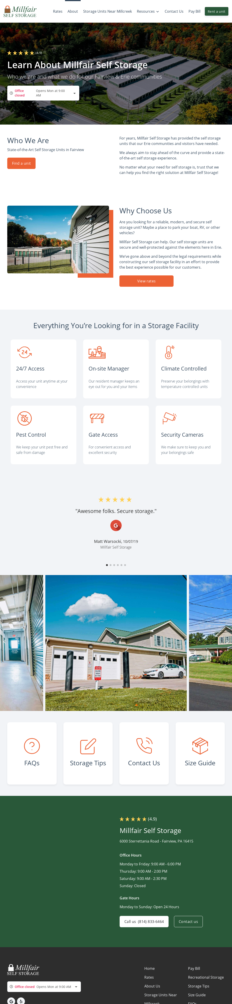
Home (149, 968)
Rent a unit (216, 11)
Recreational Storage (206, 977)
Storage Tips (198, 986)
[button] (107, 565)
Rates (149, 977)
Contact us (188, 921)
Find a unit (21, 163)
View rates (146, 281)
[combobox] (43, 93)
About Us (152, 986)
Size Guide (197, 994)
